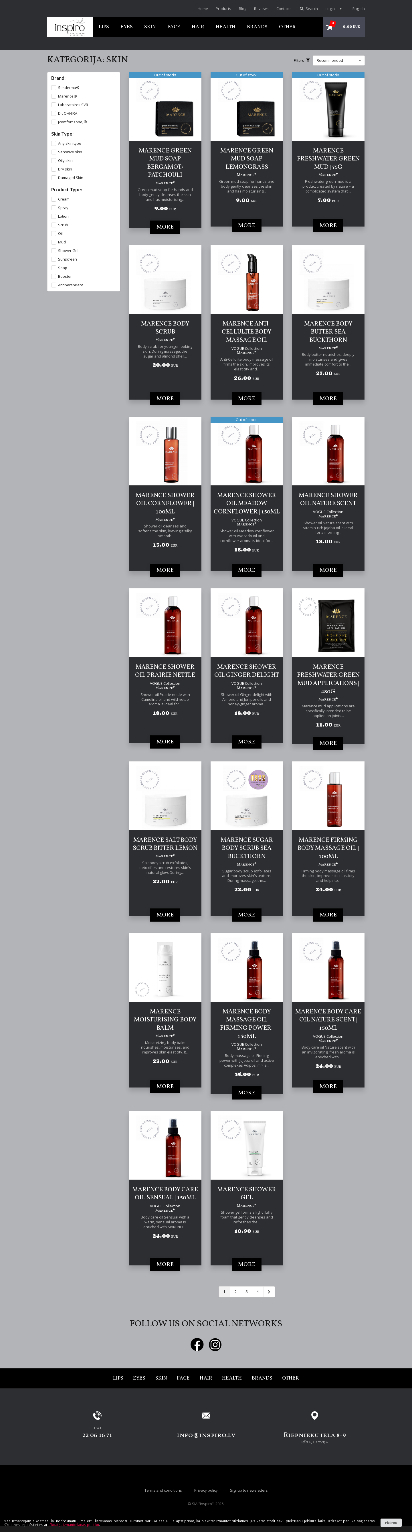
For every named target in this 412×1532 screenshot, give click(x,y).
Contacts (284, 8)
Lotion (63, 216)
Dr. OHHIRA (67, 113)
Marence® (67, 96)
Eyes (126, 27)
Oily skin (65, 160)
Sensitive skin (70, 152)
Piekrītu (391, 1523)
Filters (302, 60)
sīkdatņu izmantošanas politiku (73, 1524)
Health (225, 27)
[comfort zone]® (72, 122)
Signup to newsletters (249, 1490)
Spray (63, 207)
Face (173, 27)
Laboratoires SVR (73, 104)
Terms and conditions (163, 1490)
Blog (242, 8)
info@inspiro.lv (206, 1435)
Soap (62, 267)
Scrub (63, 225)
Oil (60, 233)
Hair (198, 27)
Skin (150, 27)
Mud (62, 242)
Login (330, 8)
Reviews (261, 8)
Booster (65, 276)
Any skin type (69, 143)
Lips (104, 27)
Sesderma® (69, 87)
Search (308, 8)
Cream (64, 199)
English (355, 8)
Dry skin (65, 169)
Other (287, 27)
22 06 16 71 (97, 1435)
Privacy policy (206, 1490)
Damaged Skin (70, 177)
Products (223, 8)
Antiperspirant (70, 285)
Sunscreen (67, 259)
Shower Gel (68, 250)
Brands (257, 27)
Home (203, 8)
